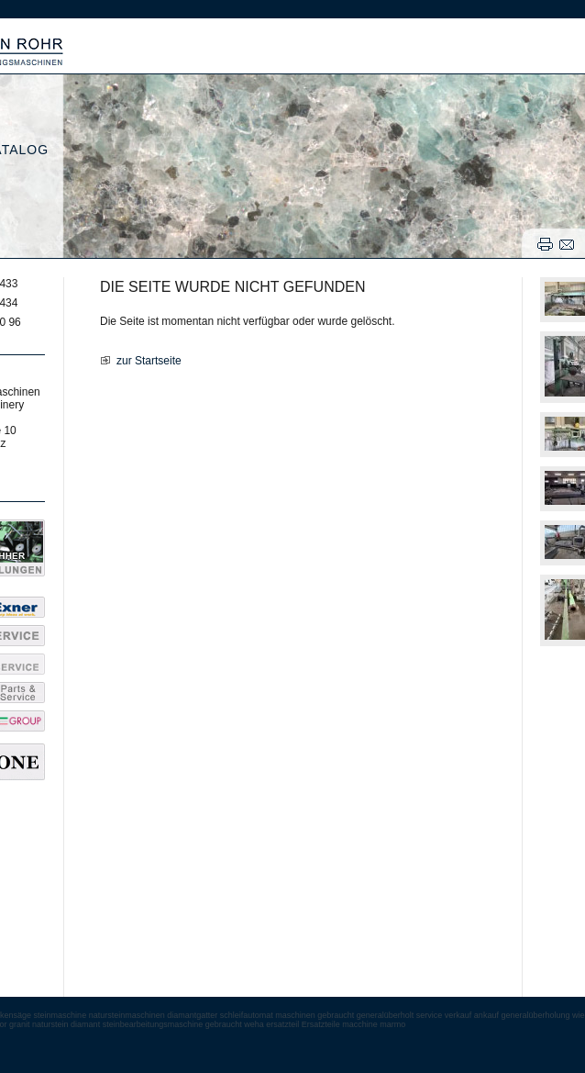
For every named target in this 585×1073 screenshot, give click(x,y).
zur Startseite (149, 360)
